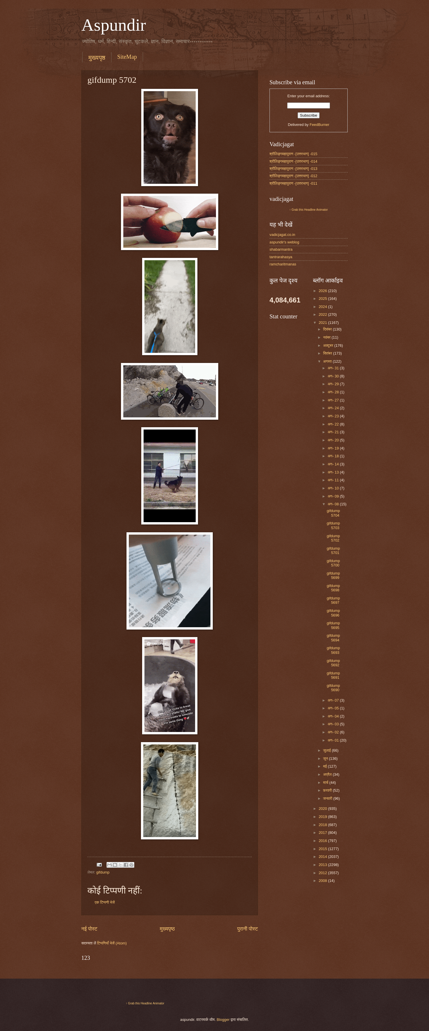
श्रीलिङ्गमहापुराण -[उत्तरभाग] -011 (293, 183)
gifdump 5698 (333, 588)
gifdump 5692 (333, 662)
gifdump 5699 (333, 575)
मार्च (326, 782)
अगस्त (328, 361)
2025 (323, 298)
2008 (323, 880)
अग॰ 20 (334, 440)
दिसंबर (328, 329)
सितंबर (328, 353)
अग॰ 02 (334, 732)
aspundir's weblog (284, 242)
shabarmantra (281, 249)
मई (325, 766)
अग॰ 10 (334, 488)
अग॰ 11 (334, 480)
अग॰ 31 (334, 368)
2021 (323, 322)
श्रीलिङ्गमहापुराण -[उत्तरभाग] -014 (293, 161)
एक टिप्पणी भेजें (105, 902)
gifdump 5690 (333, 687)
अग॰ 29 (334, 384)
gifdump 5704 (333, 513)
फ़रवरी (328, 790)
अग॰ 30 (334, 376)
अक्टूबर (328, 345)
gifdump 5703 (333, 525)
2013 (323, 865)
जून (326, 758)
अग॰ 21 (334, 432)
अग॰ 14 (334, 464)
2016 (323, 841)
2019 (323, 816)
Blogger (223, 1019)
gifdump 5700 (333, 563)
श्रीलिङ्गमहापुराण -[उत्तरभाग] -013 (293, 168)
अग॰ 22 (334, 424)
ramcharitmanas (283, 264)
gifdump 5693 (333, 650)
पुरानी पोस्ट (247, 929)
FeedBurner (319, 124)
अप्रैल (328, 774)
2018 (323, 825)
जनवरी (328, 798)
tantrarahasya (281, 257)
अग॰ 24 (334, 408)
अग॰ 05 (334, 708)
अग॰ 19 (334, 448)
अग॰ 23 (334, 416)
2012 (323, 873)
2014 (323, 856)
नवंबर (327, 337)
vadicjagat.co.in (282, 234)
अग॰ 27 (334, 400)
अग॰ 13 (334, 472)
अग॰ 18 (334, 456)
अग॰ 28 (334, 392)
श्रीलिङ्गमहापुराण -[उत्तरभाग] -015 (293, 154)
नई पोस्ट (89, 929)
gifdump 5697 (333, 600)
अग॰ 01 (334, 740)
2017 (323, 832)
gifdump (102, 872)
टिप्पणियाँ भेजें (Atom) (112, 943)
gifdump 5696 (333, 612)
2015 (323, 849)
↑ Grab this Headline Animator (308, 209)
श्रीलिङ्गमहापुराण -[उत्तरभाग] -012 (293, 176)
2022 (323, 314)
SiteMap (127, 57)
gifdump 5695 (333, 625)
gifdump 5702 (333, 538)
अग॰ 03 (334, 724)
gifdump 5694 (333, 637)
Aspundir (113, 24)
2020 (323, 808)
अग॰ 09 (334, 496)
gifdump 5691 (333, 675)
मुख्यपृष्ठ (96, 57)
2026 (323, 291)
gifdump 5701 (333, 550)
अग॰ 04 (334, 716)
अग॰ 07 (334, 700)
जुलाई (327, 750)
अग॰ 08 (334, 504)
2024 (323, 306)
